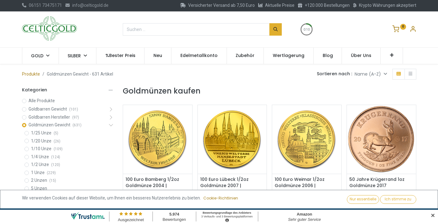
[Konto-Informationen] (412, 29)
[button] (392, 56)
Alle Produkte (42, 100)
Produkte (31, 74)
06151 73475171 (42, 5)
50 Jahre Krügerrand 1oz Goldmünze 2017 (377, 183)
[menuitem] (120, 56)
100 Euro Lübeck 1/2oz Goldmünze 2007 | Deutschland (224, 186)
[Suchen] (275, 29)
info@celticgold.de (86, 5)
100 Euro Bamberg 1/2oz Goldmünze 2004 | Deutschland (152, 186)
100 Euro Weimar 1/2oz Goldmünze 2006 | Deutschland (300, 186)
